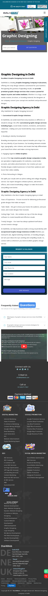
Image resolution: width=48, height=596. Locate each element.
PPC (5, 436)
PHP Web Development (11, 535)
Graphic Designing (10, 528)
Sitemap (29, 583)
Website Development (11, 506)
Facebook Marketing (33, 463)
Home (7, 41)
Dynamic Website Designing (13, 511)
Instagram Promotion (34, 475)
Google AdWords (9, 429)
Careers (13, 583)
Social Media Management (35, 477)
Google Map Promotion (34, 431)
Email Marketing (9, 431)
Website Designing (10, 503)
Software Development (11, 540)
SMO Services (31, 460)
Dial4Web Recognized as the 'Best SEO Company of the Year (21, 2)
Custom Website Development (9, 522)
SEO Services (8, 458)
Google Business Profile (35, 434)
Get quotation (31, 47)
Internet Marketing (10, 419)
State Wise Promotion (34, 426)
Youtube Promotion (33, 470)
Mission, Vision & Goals (19, 581)
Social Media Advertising (35, 465)
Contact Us (21, 583)
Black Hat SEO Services (11, 477)
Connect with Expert (46, 29)
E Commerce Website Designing (11, 514)
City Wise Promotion (33, 424)
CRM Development (10, 526)
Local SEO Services (10, 465)
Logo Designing (9, 530)
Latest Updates (5, 581)
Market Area (37, 583)
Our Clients (32, 581)
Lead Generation (9, 434)
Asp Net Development (11, 538)
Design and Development (18, 41)
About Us (9, 579)
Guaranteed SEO (9, 485)
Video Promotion (9, 421)
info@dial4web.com (23, 377)
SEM (5, 482)
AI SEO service (8, 480)
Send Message (24, 290)
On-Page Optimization (11, 468)
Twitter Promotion (33, 472)
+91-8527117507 (22, 387)
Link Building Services (11, 472)
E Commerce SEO (9, 463)
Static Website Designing (12, 508)
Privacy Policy (32, 579)
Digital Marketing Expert (12, 441)
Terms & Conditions (20, 579)
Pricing (3, 585)
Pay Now (11, 585)
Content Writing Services (12, 426)
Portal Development (10, 518)
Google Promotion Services (36, 419)
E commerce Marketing (11, 424)
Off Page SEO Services (11, 470)
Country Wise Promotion (35, 429)
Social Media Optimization (35, 458)
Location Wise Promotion (35, 421)
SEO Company (8, 460)
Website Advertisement (11, 439)
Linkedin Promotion (33, 468)
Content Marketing (10, 475)
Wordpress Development (12, 533)
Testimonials (5, 583)
